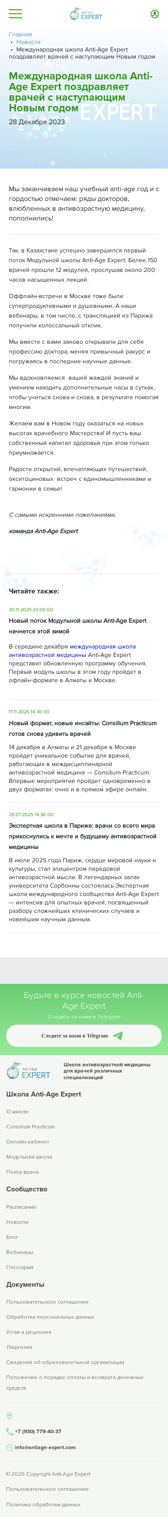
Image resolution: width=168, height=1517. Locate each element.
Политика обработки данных (43, 1505)
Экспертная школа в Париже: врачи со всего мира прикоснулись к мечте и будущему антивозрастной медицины (83, 836)
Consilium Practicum (30, 1127)
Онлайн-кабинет (27, 1142)
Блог (12, 1237)
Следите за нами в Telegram (75, 1036)
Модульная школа (29, 1157)
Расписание (21, 1207)
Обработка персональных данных (50, 1317)
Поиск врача (22, 1172)
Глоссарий (19, 1267)
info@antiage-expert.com (45, 1447)
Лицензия (19, 1347)
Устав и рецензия (28, 1332)
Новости (17, 1222)
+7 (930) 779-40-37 (38, 1431)
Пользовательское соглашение (47, 1302)
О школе (17, 1111)
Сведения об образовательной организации (65, 1362)
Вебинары (19, 1252)
